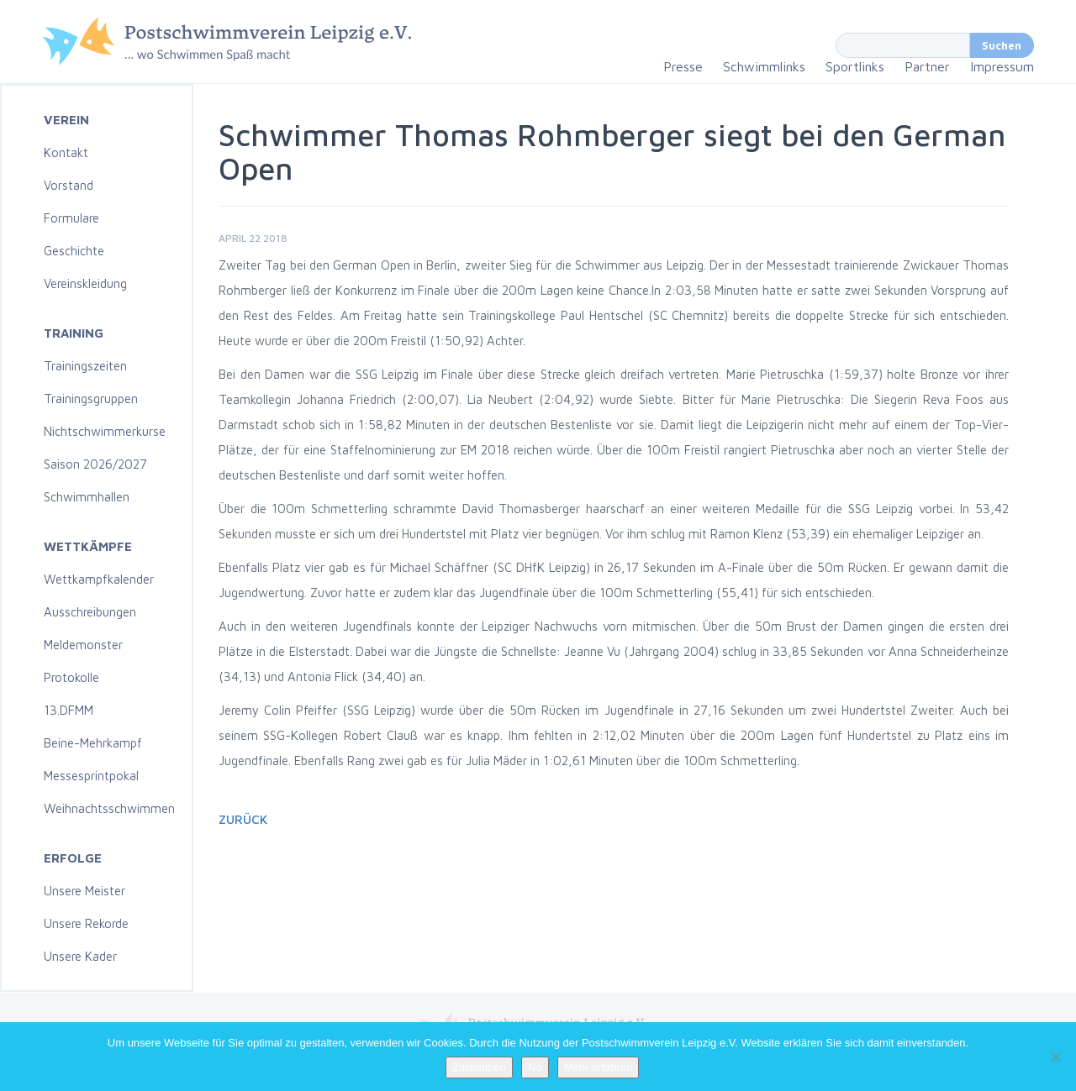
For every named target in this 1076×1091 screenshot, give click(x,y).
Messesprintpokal (91, 775)
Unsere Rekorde (86, 923)
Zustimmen (479, 1067)
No (535, 1067)
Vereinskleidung (85, 283)
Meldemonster (83, 644)
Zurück (243, 819)
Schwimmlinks (764, 66)
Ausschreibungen (90, 612)
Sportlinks (854, 66)
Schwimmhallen (86, 497)
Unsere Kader (80, 956)
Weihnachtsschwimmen (109, 808)
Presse (683, 66)
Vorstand (68, 185)
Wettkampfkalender (99, 579)
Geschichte (74, 251)
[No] (1055, 1056)
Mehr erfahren (598, 1067)
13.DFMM (68, 710)
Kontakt (66, 152)
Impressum (1002, 66)
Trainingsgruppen (91, 398)
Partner (927, 66)
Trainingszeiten (85, 366)
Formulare (71, 218)
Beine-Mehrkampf (93, 743)
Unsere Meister (84, 891)
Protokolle (71, 677)
